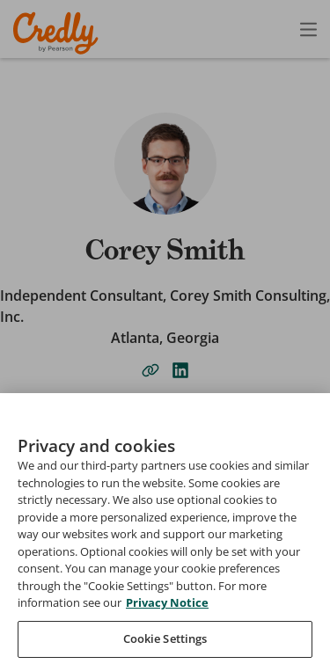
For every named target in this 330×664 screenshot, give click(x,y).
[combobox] (165, 639)
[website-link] (150, 370)
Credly (58, 33)
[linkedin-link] (180, 370)
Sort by (46, 618)
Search (45, 561)
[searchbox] (165, 582)
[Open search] (271, 29)
